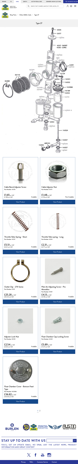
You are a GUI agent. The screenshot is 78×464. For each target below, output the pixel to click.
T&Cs (31, 462)
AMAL (17, 1)
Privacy (23, 462)
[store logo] (9, 7)
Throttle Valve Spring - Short (15, 237)
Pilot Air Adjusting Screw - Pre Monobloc (53, 288)
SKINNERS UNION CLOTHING (53, 1)
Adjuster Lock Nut (11, 336)
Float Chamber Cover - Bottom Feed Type (18, 387)
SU (11, 1)
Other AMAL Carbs (25, 15)
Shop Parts (13, 15)
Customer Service (42, 462)
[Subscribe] (75, 440)
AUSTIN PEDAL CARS (36, 1)
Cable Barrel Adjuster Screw (15, 187)
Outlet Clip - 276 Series (13, 287)
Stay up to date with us (23, 440)
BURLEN (4, 1)
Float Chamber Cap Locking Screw (55, 336)
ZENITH (25, 1)
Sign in (67, 6)
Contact (54, 462)
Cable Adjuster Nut (49, 187)
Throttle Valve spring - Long (52, 237)
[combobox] (45, 6)
